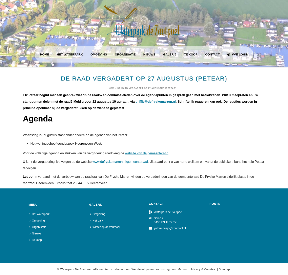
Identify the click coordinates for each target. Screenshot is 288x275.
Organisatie (125, 54)
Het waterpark (70, 54)
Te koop (191, 54)
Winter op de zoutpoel (105, 227)
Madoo (182, 269)
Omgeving (98, 54)
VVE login (237, 54)
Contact (212, 54)
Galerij (169, 54)
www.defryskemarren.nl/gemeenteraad (120, 161)
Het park (96, 220)
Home (44, 54)
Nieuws (149, 54)
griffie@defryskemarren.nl (156, 101)
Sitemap (224, 269)
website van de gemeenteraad (146, 153)
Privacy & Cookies (202, 269)
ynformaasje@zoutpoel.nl (170, 228)
